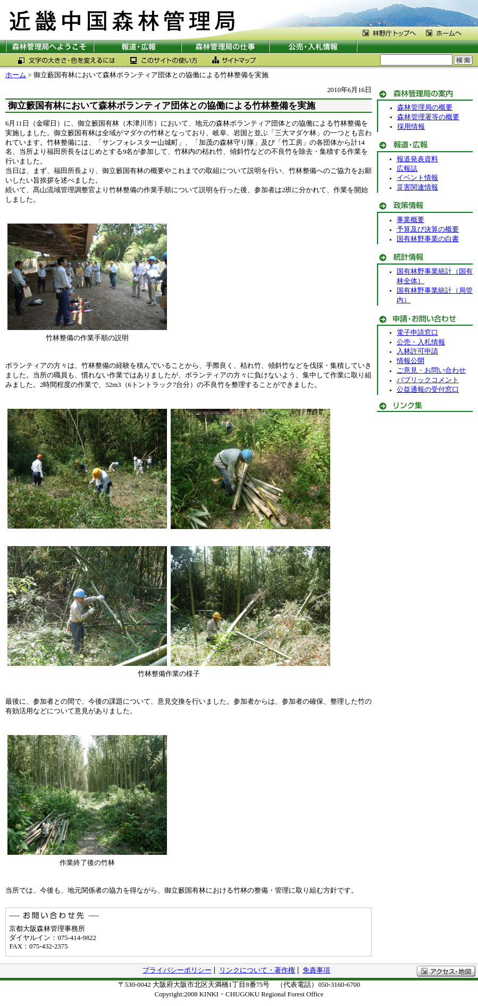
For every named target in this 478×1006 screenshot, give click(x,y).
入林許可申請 (417, 351)
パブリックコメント (428, 380)
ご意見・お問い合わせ (431, 370)
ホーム (15, 75)
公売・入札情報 (421, 342)
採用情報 (411, 126)
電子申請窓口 (417, 332)
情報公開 (410, 361)
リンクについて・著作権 (257, 970)
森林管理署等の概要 (428, 117)
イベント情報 (417, 178)
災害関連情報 (417, 187)
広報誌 (407, 168)
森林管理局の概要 (424, 107)
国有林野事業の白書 (428, 239)
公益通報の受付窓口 (428, 389)
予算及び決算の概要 (428, 229)
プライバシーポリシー (177, 970)
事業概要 (410, 220)
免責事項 (316, 970)
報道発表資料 (417, 159)
